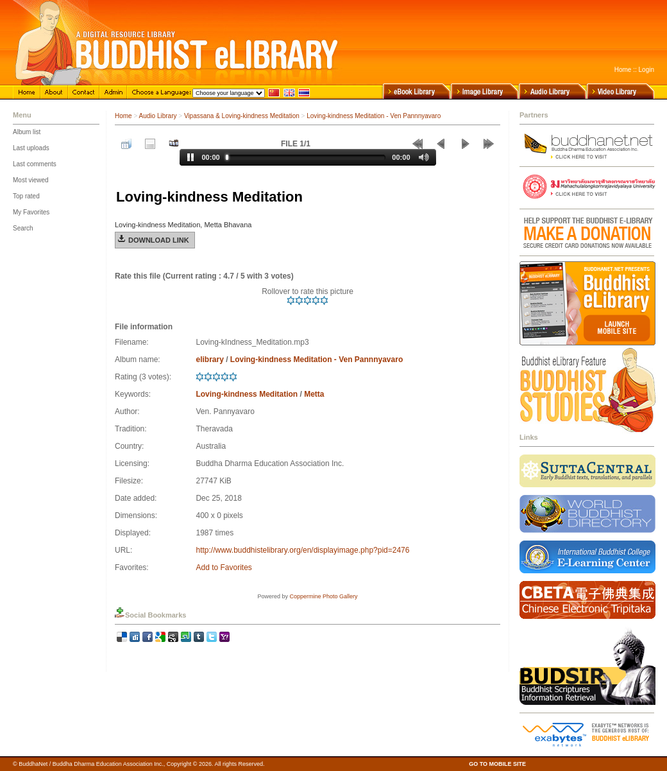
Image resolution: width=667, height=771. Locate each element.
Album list (26, 131)
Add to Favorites (223, 567)
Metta (314, 394)
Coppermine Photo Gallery (323, 596)
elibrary (209, 359)
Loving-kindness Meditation (247, 394)
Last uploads (31, 148)
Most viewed (31, 180)
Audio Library (158, 115)
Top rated (26, 196)
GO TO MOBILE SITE (497, 764)
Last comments (34, 164)
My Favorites (31, 212)
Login (646, 69)
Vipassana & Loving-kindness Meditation (242, 115)
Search (23, 228)
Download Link (158, 240)
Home (623, 69)
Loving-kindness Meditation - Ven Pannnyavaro (374, 115)
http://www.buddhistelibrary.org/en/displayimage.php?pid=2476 (302, 550)
